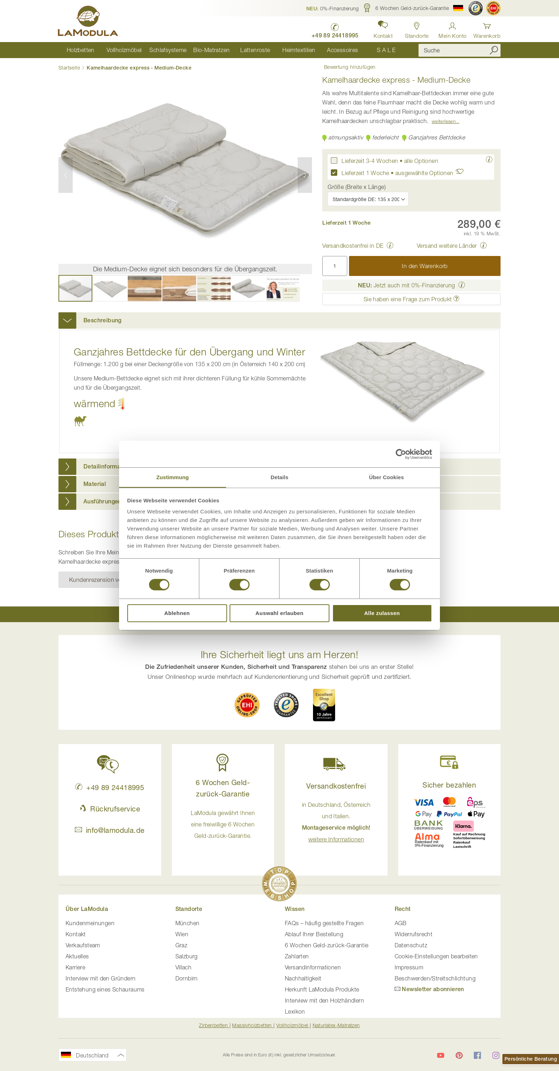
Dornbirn (186, 978)
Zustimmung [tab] (173, 477)
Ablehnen (177, 613)
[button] (332, 8)
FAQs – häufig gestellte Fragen (324, 923)
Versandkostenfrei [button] (336, 786)
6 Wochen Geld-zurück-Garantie (327, 945)
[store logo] (88, 22)
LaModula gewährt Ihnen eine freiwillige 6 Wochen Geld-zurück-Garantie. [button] (223, 824)
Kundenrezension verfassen (104, 580)
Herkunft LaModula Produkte (322, 990)
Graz (181, 945)
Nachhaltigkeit (303, 978)
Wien (182, 934)
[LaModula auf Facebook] (477, 1055)
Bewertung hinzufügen (348, 67)
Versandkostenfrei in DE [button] (352, 246)
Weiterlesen (444, 121)
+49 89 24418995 (109, 787)
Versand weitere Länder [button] (447, 246)
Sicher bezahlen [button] (449, 785)
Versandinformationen (313, 967)
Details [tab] (279, 477)
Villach (183, 967)
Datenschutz (411, 945)
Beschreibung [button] (102, 320)
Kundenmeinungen (90, 923)
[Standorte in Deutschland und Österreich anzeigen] (416, 28)
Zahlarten (297, 956)
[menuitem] (80, 50)
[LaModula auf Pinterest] (459, 1055)
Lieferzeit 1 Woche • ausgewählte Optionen (405, 172)
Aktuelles (77, 956)
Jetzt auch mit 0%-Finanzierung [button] (406, 285)
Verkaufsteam (83, 945)
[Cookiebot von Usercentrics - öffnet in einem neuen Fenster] (401, 454)
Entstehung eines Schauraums (105, 990)
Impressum (409, 967)
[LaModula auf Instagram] (496, 1055)
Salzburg (186, 956)
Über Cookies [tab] (386, 477)
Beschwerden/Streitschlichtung (435, 978)
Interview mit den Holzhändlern (324, 1001)
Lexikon (295, 1012)
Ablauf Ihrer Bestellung (314, 934)
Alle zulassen (382, 613)
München (187, 923)
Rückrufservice (110, 809)
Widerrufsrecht (414, 934)
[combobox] (460, 50)
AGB (401, 923)
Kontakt (76, 934)
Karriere (75, 967)
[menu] (233, 50)
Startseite (69, 68)
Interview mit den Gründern (100, 978)
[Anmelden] (452, 28)
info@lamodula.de (109, 830)
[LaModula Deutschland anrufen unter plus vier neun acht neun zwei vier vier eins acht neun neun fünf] (333, 29)
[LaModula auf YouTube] (440, 1055)
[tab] (279, 321)
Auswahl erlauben (280, 613)
